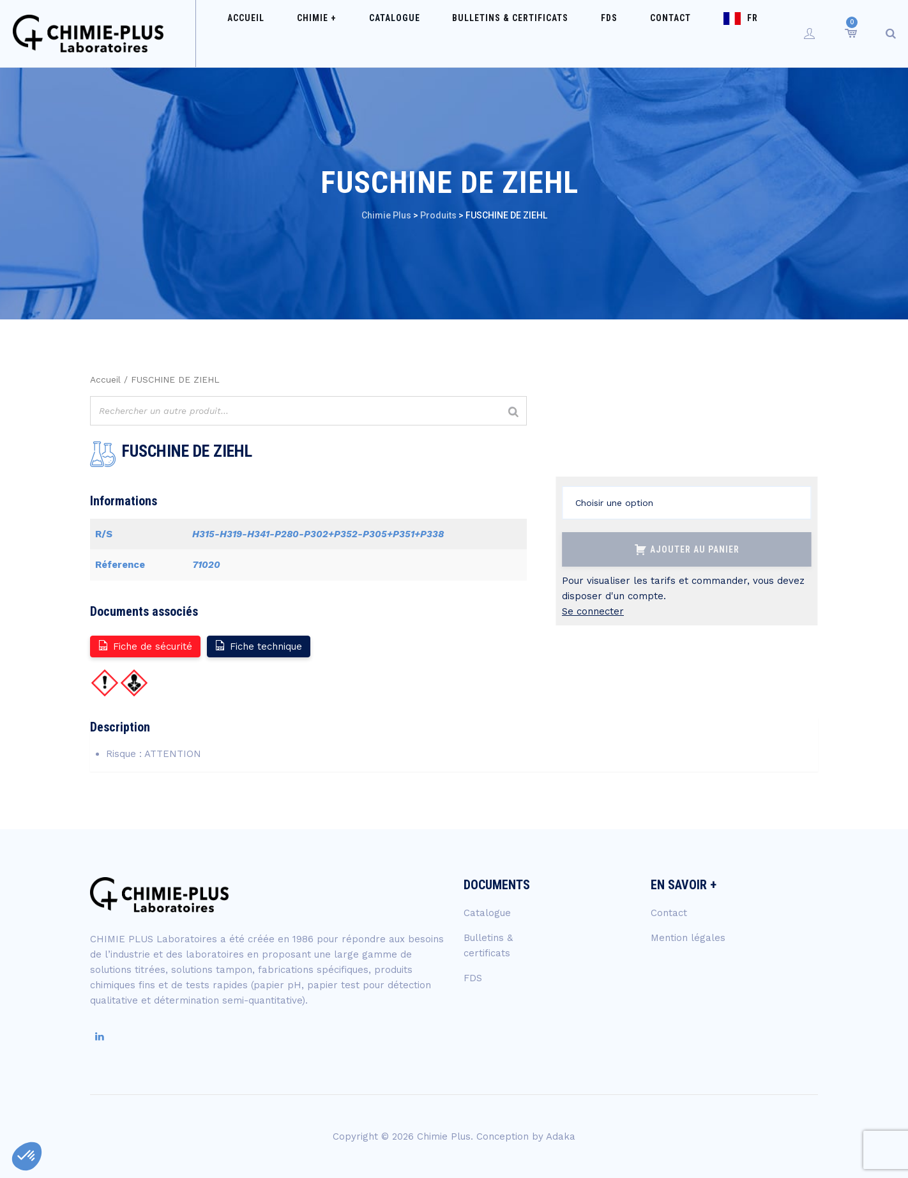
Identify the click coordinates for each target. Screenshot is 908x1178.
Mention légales (688, 938)
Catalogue (416, 33)
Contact (650, 33)
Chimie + (352, 33)
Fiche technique (258, 645)
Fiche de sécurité (144, 645)
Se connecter (593, 611)
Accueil (295, 33)
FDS (603, 33)
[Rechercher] (513, 412)
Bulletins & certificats (518, 33)
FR (718, 33)
